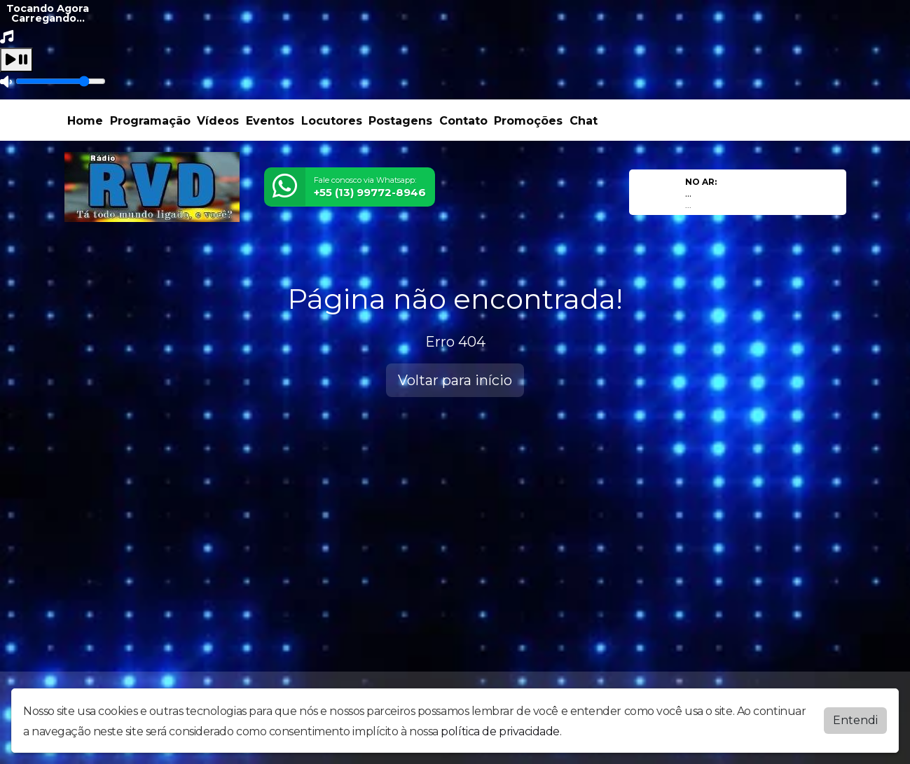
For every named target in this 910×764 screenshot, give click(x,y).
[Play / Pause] (16, 60)
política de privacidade (500, 731)
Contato (463, 120)
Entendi (855, 720)
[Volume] (60, 81)
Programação (150, 120)
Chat (584, 120)
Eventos (270, 120)
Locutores (331, 120)
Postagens (400, 120)
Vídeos (218, 120)
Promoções (528, 120)
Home (85, 120)
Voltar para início (455, 380)
